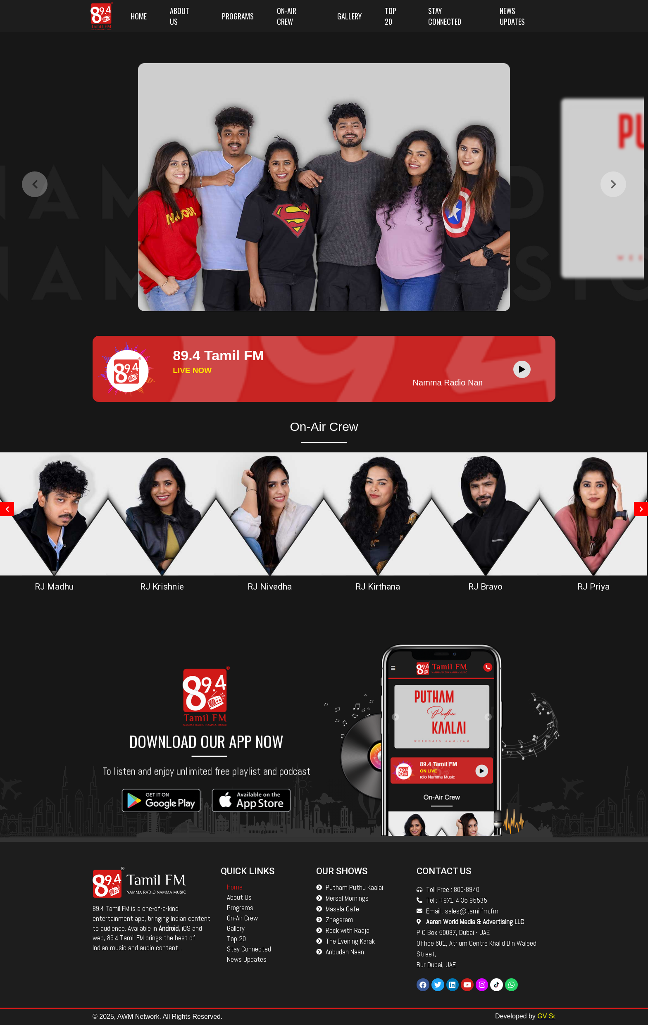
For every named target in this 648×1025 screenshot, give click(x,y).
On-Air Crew (286, 16)
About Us (179, 16)
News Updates (512, 16)
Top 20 (390, 16)
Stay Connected (444, 16)
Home (139, 16)
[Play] (522, 369)
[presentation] (35, 189)
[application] (524, 369)
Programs (238, 16)
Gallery (349, 16)
